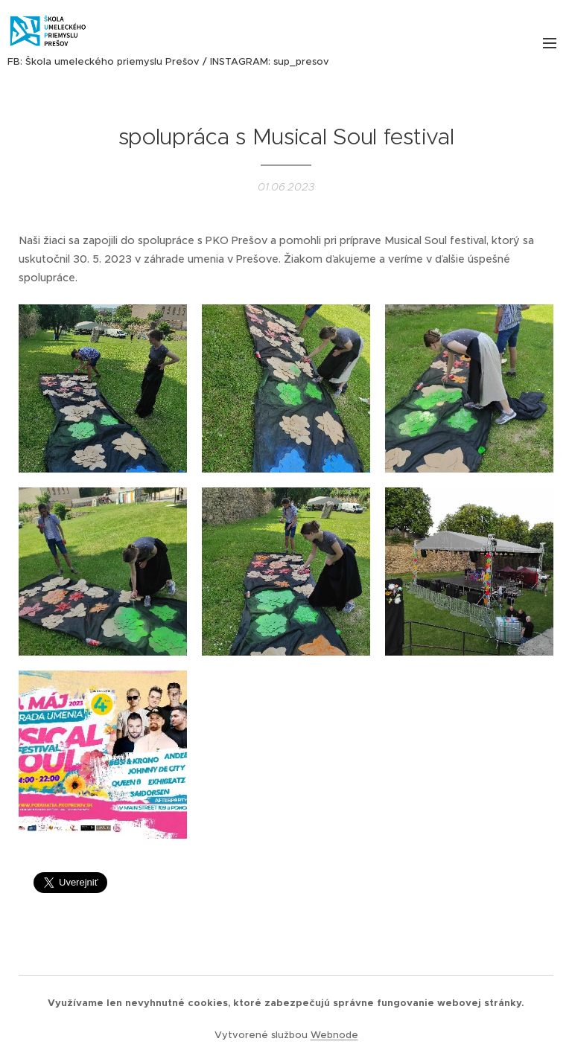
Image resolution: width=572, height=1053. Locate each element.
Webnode (334, 1034)
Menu (549, 43)
